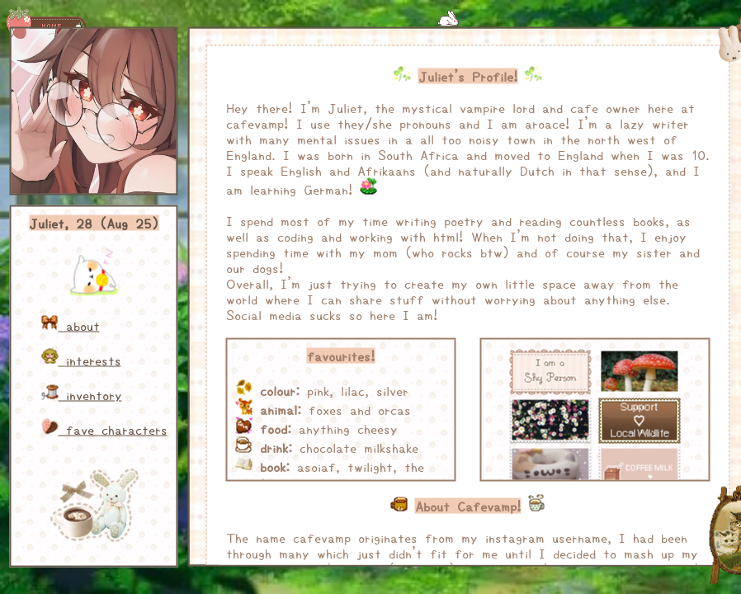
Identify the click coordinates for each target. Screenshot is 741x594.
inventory (82, 395)
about (71, 325)
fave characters (105, 429)
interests (81, 360)
